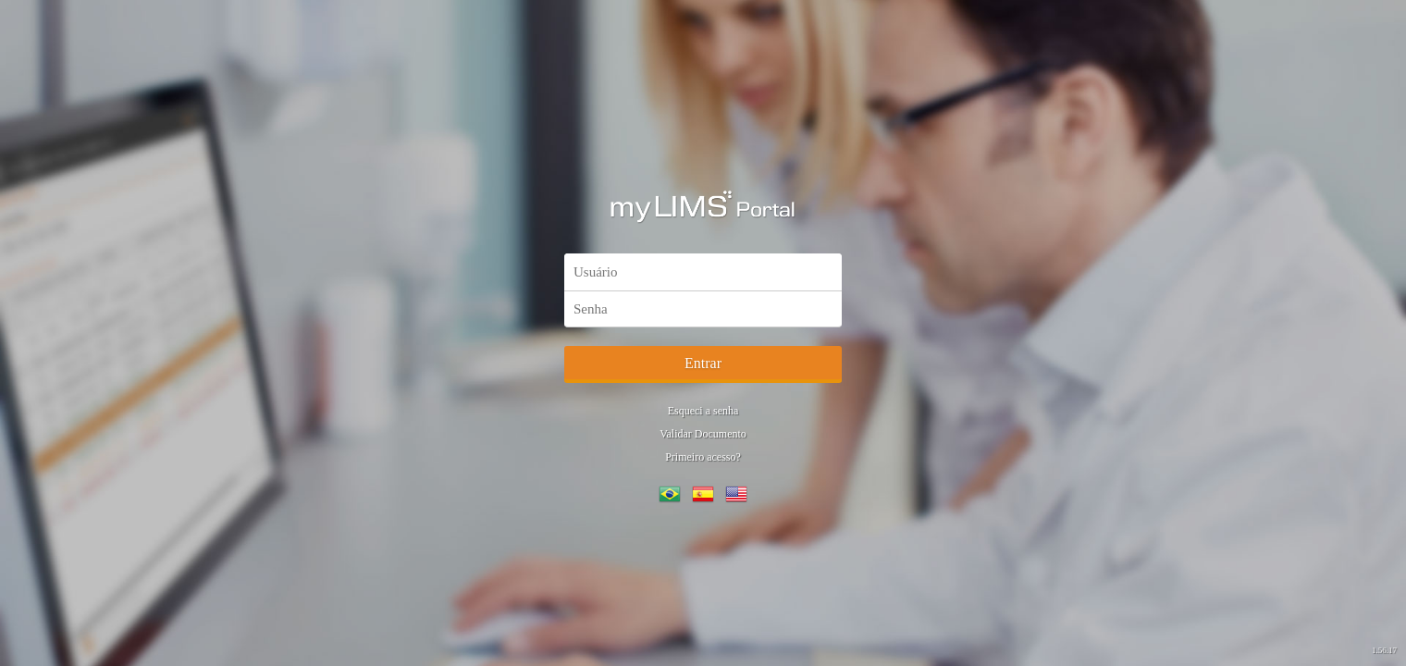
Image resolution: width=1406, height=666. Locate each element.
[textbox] (703, 271)
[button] (703, 364)
